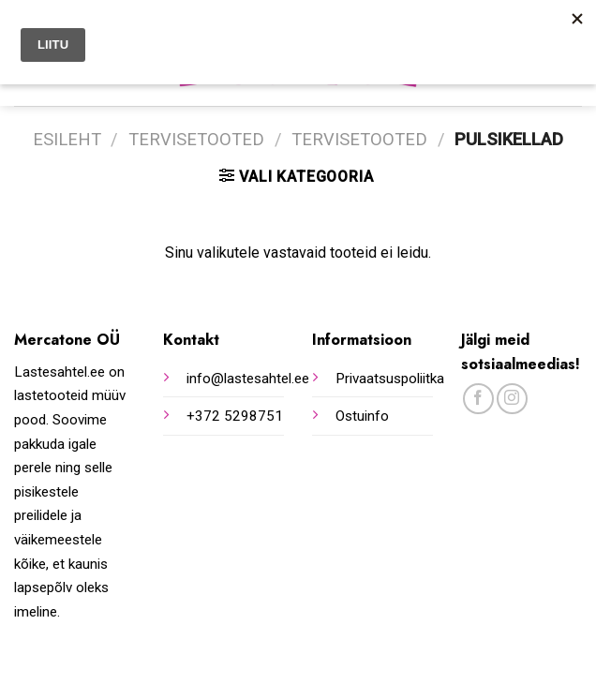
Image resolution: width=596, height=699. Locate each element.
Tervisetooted (196, 139)
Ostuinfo (362, 416)
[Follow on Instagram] (512, 398)
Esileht (67, 139)
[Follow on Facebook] (478, 398)
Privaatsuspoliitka (389, 378)
